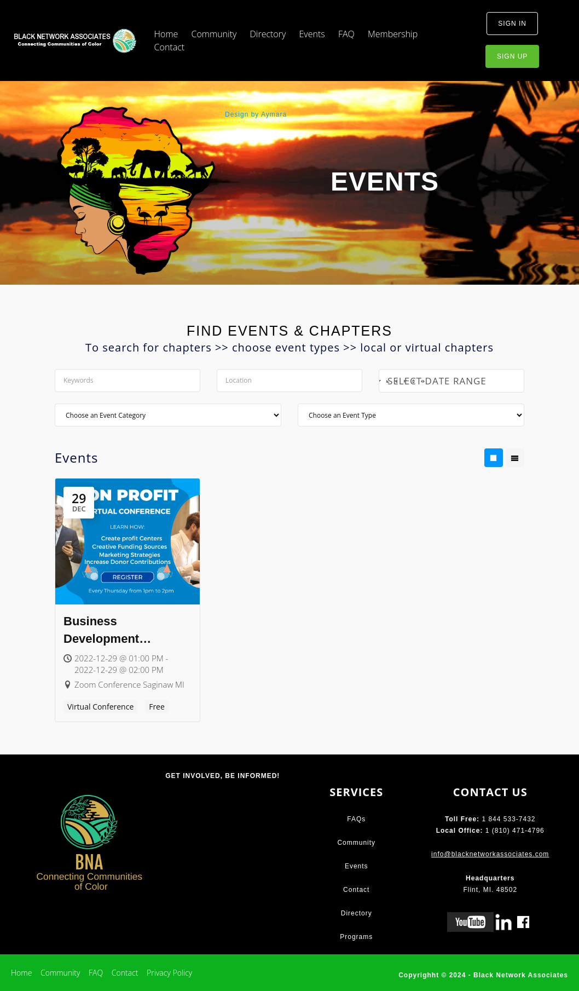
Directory (268, 34)
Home (166, 34)
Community (214, 34)
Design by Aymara (256, 114)
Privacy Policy (169, 972)
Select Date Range (449, 380)
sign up (512, 56)
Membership (393, 34)
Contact (169, 47)
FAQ (346, 34)
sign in (512, 23)
